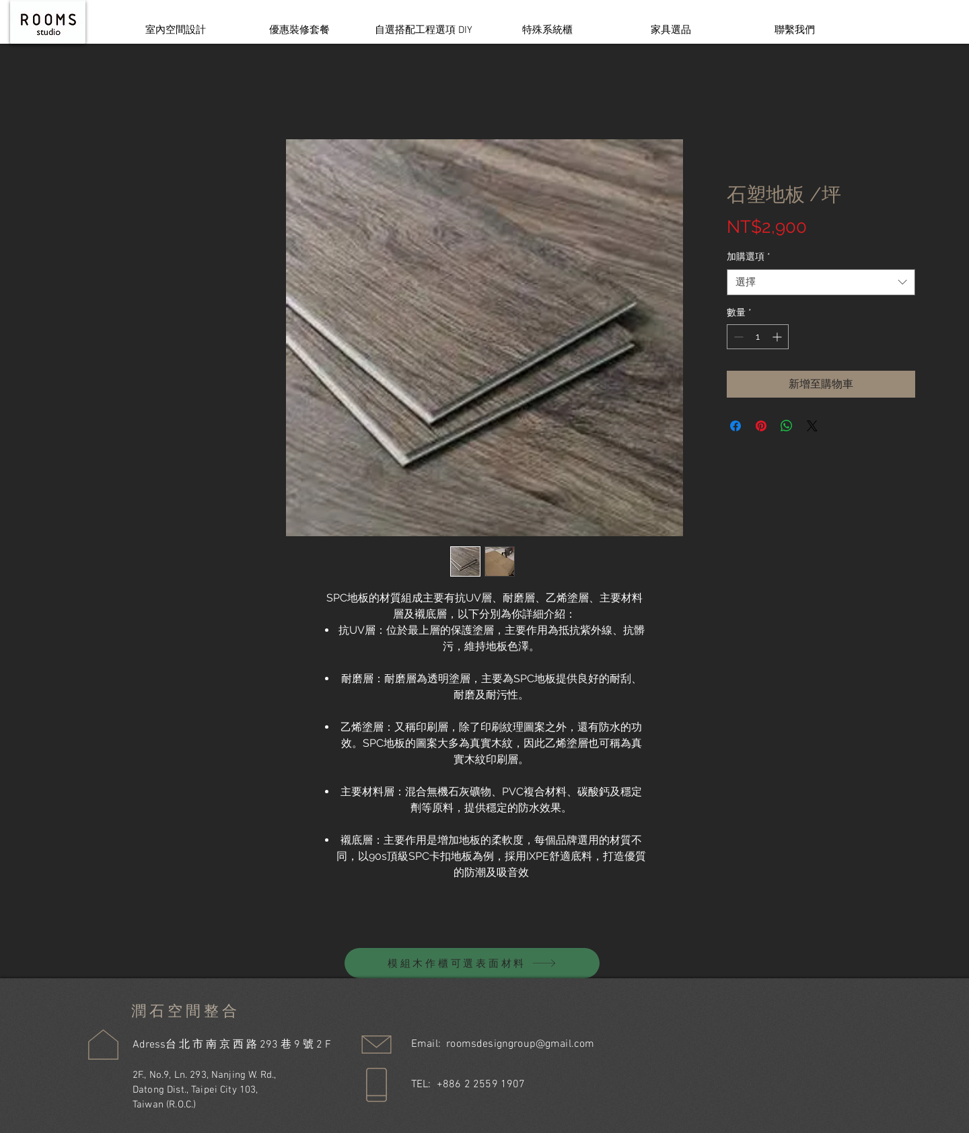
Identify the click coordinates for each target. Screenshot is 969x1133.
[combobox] (821, 282)
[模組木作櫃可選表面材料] (472, 963)
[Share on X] (812, 426)
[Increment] (778, 337)
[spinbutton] (758, 337)
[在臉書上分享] (735, 426)
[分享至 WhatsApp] (787, 426)
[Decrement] (737, 337)
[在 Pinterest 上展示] (761, 426)
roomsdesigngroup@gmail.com (520, 1044)
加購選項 (748, 256)
